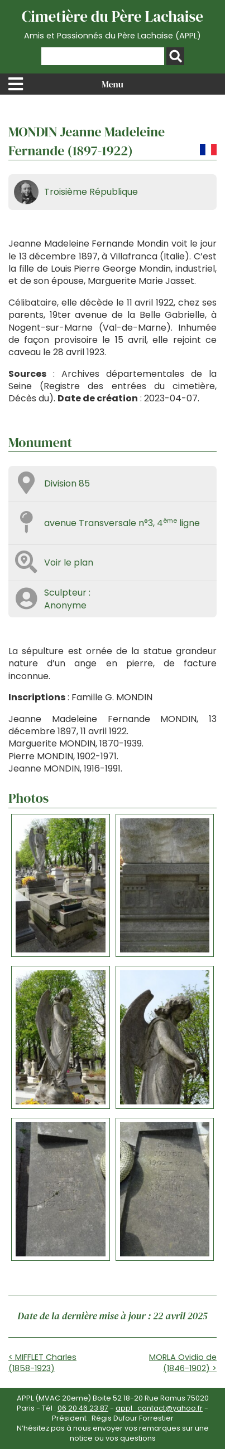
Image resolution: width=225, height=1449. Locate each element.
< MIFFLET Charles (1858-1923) (42, 1363)
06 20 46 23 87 (83, 1408)
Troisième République (91, 191)
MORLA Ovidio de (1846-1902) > (183, 1363)
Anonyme (65, 605)
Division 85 (67, 483)
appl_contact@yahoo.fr (159, 1408)
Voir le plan (68, 562)
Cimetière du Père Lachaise (112, 24)
